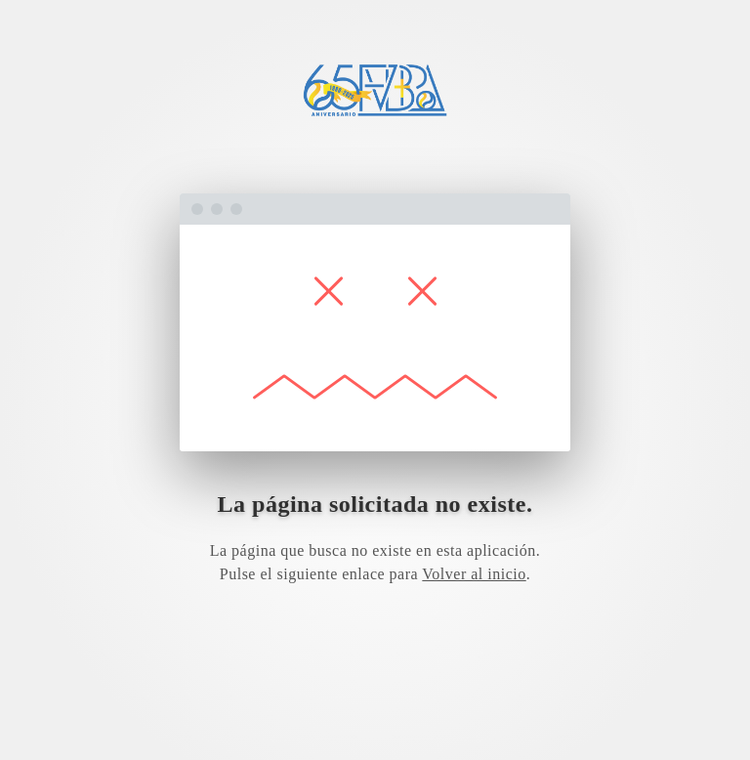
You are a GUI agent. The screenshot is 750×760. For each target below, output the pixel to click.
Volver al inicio (473, 574)
